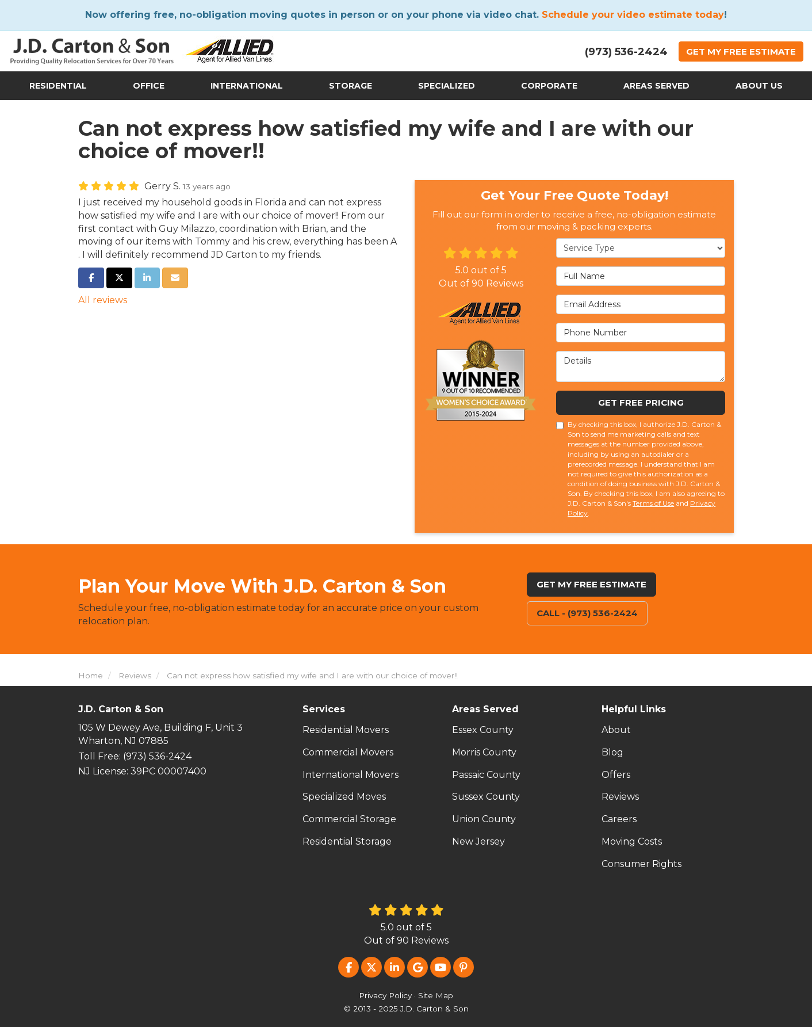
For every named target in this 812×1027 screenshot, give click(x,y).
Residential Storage (347, 841)
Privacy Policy (385, 995)
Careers (619, 819)
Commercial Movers (347, 752)
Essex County (483, 729)
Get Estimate (741, 51)
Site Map (435, 995)
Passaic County (486, 774)
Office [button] (148, 86)
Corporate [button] (549, 86)
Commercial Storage (349, 819)
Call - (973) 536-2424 (587, 613)
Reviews (620, 796)
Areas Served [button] (656, 86)
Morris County (484, 752)
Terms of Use (653, 503)
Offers (616, 774)
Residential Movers (345, 729)
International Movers (350, 774)
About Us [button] (759, 86)
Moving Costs (632, 841)
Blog (612, 752)
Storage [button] (350, 86)
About (616, 729)
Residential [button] (58, 86)
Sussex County (486, 796)
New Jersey (478, 841)
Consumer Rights (641, 863)
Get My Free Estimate (591, 584)
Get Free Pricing (641, 402)
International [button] (246, 86)
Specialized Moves (344, 796)
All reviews (102, 300)
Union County (484, 819)
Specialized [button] (446, 86)
